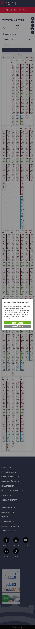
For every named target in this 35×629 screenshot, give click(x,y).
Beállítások (17, 326)
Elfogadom (17, 323)
